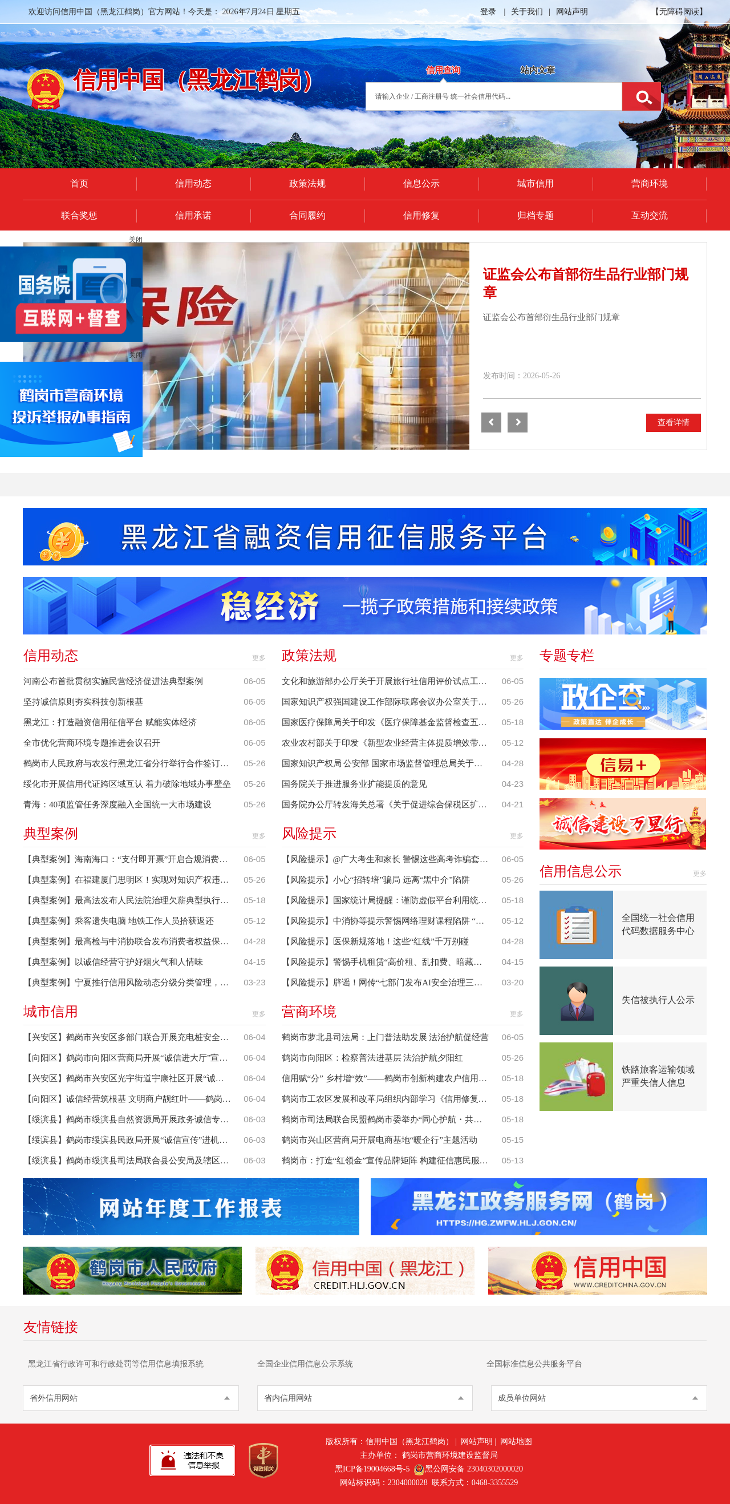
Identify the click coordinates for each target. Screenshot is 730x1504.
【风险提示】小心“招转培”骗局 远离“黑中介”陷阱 (376, 879)
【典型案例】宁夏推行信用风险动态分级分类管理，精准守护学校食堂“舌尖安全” (133, 982)
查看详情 (674, 422)
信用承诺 (193, 215)
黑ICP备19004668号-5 (372, 1469)
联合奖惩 (79, 215)
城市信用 (535, 183)
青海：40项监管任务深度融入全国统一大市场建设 (117, 804)
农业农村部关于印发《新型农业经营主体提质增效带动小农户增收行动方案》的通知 (392, 742)
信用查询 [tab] (443, 70)
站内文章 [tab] (538, 70)
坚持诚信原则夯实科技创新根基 (83, 701)
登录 (488, 11)
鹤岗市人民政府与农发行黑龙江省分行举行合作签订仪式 (130, 763)
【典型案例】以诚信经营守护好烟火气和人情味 (113, 962)
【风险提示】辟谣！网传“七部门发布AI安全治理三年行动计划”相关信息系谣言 (392, 982)
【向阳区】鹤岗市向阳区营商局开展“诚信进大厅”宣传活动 (133, 1057)
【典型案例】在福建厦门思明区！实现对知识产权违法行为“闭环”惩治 (133, 879)
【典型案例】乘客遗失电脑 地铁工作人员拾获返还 (118, 920)
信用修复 (421, 215)
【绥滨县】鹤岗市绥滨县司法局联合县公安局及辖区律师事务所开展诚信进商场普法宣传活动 (133, 1160)
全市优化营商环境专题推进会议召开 (91, 742)
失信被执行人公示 (658, 1000)
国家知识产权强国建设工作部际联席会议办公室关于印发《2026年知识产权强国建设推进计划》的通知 (392, 701)
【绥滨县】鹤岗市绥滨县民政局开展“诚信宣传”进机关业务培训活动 (133, 1140)
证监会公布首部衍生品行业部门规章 (551, 317)
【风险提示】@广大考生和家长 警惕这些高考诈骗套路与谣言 (392, 859)
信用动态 (193, 183)
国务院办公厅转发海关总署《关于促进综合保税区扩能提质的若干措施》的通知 (392, 804)
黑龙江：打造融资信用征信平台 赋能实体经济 (110, 722)
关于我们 (527, 11)
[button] (491, 422)
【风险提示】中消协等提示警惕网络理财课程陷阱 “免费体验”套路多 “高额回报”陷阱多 (392, 920)
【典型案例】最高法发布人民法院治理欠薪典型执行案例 (130, 900)
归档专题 (535, 215)
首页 (79, 183)
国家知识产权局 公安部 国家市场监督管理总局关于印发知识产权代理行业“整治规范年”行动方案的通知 (392, 763)
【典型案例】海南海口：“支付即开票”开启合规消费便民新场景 (133, 859)
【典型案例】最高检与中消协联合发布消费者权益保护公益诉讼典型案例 (133, 941)
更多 (259, 658)
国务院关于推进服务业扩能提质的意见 (354, 784)
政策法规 (307, 183)
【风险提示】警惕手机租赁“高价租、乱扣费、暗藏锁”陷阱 (392, 962)
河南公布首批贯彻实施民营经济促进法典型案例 (113, 681)
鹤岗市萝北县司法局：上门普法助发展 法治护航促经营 (385, 1037)
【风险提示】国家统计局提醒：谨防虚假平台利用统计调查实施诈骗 (392, 900)
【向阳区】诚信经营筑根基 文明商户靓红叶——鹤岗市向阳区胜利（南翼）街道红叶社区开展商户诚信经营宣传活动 (133, 1098)
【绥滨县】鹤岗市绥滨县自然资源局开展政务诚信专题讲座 (133, 1119)
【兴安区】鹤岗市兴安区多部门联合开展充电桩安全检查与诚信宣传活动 (133, 1037)
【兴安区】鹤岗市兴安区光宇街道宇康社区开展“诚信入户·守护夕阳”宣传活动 (133, 1078)
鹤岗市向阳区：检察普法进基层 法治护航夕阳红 (373, 1057)
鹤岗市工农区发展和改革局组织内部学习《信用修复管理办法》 (392, 1098)
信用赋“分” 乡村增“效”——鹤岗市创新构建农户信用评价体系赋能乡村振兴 (392, 1078)
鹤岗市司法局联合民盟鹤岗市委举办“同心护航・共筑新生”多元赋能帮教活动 (392, 1119)
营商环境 (649, 183)
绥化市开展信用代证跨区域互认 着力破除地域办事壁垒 (127, 784)
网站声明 (572, 11)
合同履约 (307, 215)
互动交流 (649, 215)
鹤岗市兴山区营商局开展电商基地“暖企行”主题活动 (379, 1140)
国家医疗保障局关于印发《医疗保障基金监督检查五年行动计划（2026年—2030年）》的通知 (392, 722)
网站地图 (516, 1441)
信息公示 (421, 183)
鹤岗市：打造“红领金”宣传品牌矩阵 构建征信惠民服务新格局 (392, 1160)
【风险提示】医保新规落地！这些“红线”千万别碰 (375, 941)
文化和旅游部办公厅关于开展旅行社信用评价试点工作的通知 (392, 681)
